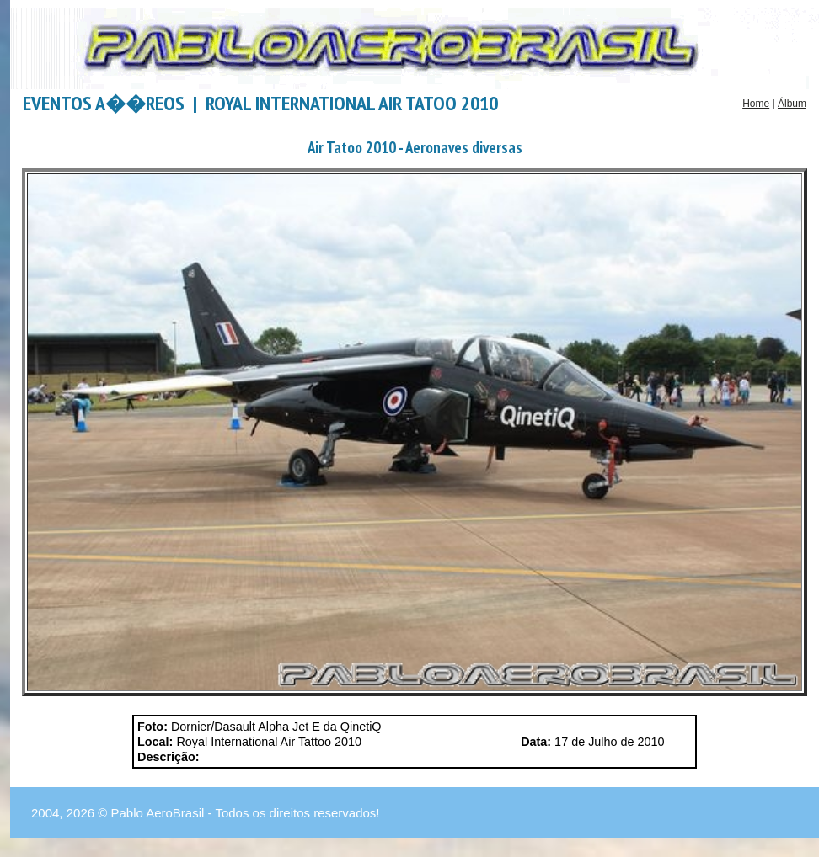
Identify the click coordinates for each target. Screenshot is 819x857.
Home (755, 103)
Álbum (792, 103)
